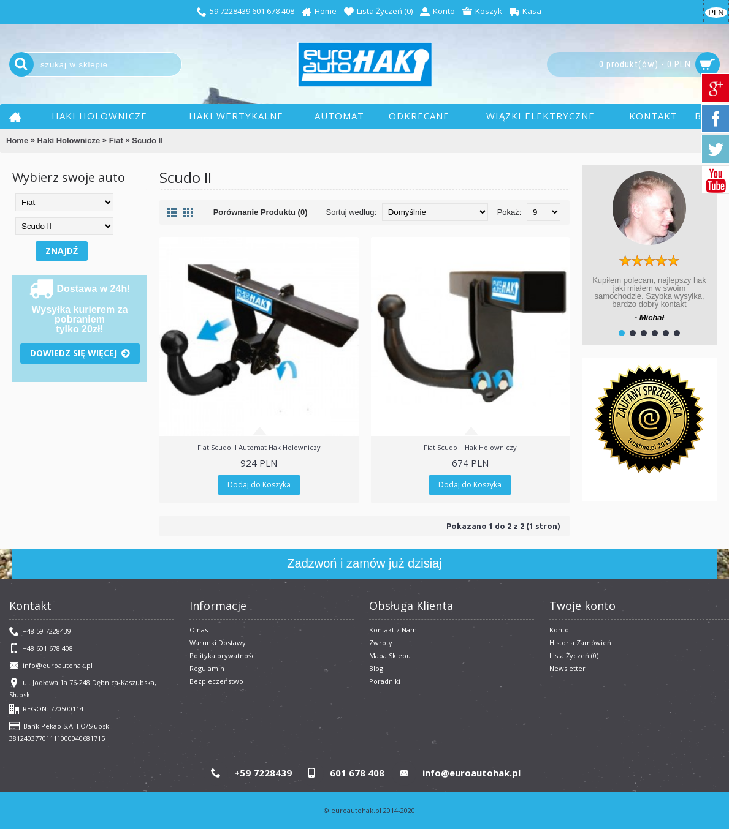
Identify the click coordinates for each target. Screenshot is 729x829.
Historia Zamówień (580, 642)
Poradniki (384, 681)
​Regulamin (206, 668)
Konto (559, 629)
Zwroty (380, 642)
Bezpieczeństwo (216, 681)
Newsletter (567, 668)
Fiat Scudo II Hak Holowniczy (470, 447)
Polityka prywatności (223, 655)
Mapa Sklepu (390, 655)
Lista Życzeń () (573, 655)
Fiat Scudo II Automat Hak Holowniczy (259, 447)
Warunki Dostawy (217, 642)
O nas (198, 629)
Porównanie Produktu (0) (260, 212)
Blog (376, 668)
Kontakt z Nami (394, 629)
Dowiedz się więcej (80, 353)
